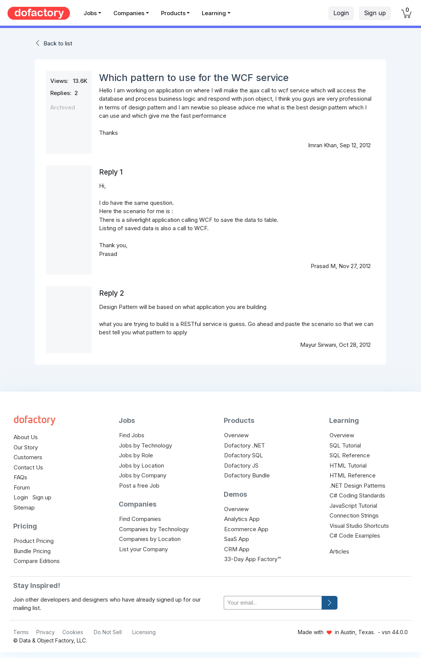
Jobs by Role (136, 455)
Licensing (144, 632)
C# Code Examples (355, 535)
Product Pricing (34, 540)
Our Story (26, 447)
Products (173, 13)
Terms (21, 632)
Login (341, 13)
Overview (236, 435)
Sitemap (24, 507)
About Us (26, 437)
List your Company (143, 549)
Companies (128, 13)
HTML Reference (353, 475)
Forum (22, 487)
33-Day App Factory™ (252, 559)
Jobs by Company (142, 475)
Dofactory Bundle (247, 475)
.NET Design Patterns (357, 485)
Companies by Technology (154, 529)
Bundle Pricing (32, 551)
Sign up (375, 13)
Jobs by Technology (145, 445)
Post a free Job (139, 485)
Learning (214, 13)
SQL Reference (350, 455)
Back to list (57, 43)
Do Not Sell (108, 632)
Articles (339, 551)
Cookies (72, 632)
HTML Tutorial (348, 465)
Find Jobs (131, 435)
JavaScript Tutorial (353, 505)
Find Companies (140, 518)
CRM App (236, 549)
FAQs (20, 477)
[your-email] (273, 603)
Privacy (45, 632)
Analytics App (242, 518)
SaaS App (236, 539)
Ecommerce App (246, 529)
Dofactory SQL (243, 455)
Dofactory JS (241, 465)
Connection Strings (354, 515)
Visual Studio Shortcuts (359, 525)
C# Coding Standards (357, 495)
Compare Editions (37, 560)
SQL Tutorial (345, 445)
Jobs (90, 13)
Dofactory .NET (244, 445)
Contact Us (28, 467)
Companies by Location (150, 539)
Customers (28, 457)
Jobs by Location (141, 465)
